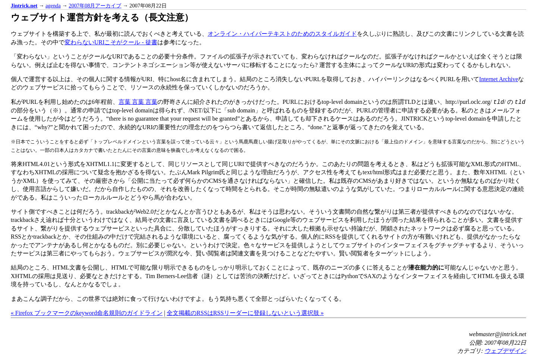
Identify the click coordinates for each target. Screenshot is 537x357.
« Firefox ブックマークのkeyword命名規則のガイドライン (87, 313)
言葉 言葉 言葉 (138, 102)
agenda (53, 6)
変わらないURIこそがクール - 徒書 (111, 42)
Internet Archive (498, 79)
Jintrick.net (24, 6)
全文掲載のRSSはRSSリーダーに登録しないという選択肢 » (245, 313)
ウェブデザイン (505, 351)
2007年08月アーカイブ (95, 6)
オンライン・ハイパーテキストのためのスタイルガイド (282, 34)
